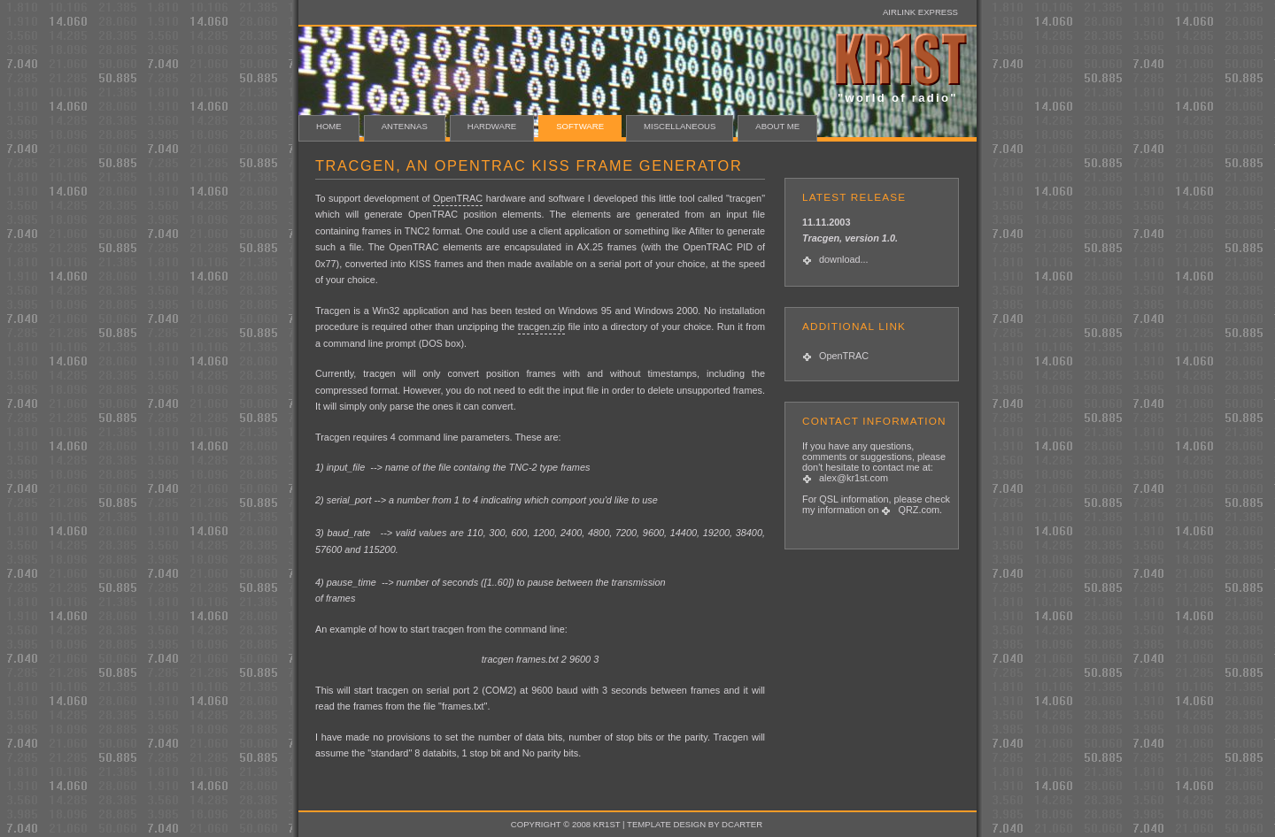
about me (777, 126)
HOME (329, 126)
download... (844, 259)
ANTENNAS (405, 126)
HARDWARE (492, 126)
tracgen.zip (541, 326)
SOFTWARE (580, 126)
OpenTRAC (844, 355)
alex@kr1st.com (853, 477)
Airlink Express (920, 12)
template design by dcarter (694, 824)
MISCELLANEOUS (679, 126)
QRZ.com (918, 509)
